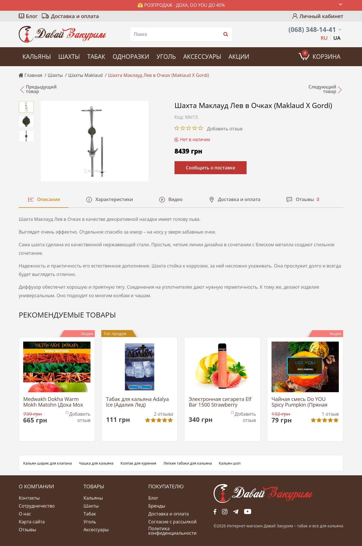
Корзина (321, 55)
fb (215, 511)
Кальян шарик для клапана (47, 463)
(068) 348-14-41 (312, 29)
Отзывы (27, 529)
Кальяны (36, 57)
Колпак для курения (138, 463)
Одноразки (131, 57)
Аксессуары (202, 57)
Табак (96, 57)
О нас (25, 514)
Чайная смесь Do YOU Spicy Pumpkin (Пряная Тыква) (299, 402)
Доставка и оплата (75, 16)
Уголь (166, 57)
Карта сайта (32, 521)
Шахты (69, 57)
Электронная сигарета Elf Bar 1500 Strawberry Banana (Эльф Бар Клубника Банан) (220, 402)
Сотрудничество (37, 506)
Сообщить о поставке (210, 168)
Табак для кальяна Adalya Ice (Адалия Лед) (137, 402)
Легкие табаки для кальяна (187, 463)
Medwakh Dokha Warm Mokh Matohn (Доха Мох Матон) (53, 402)
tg (235, 511)
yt (247, 511)
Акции (239, 57)
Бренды (156, 506)
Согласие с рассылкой (172, 521)
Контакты (29, 498)
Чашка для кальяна (96, 463)
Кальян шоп (230, 463)
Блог (31, 16)
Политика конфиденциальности (172, 530)
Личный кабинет (321, 16)
